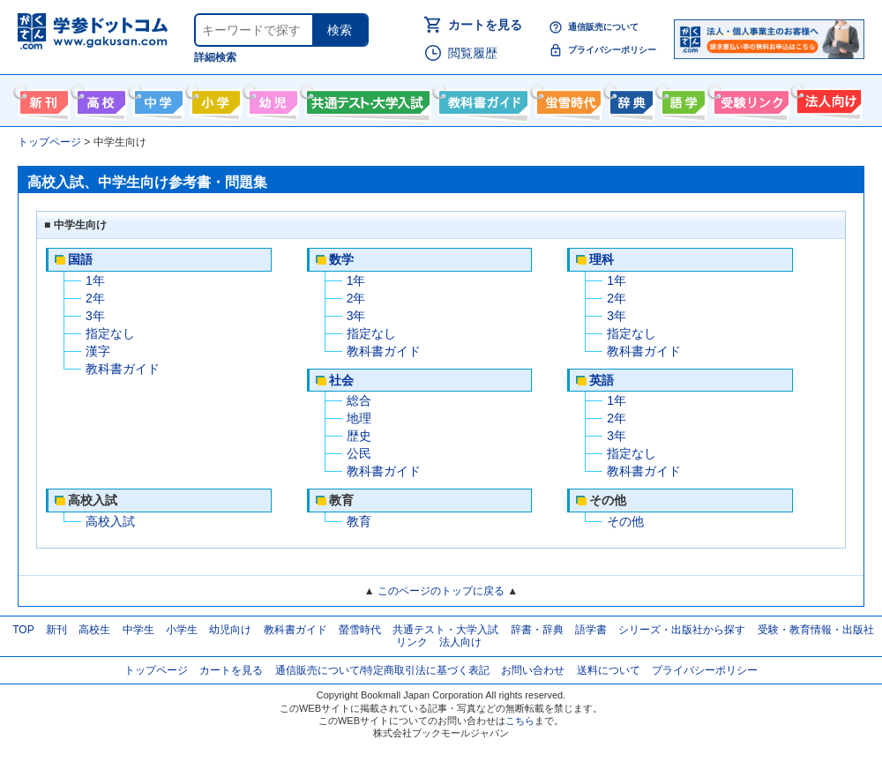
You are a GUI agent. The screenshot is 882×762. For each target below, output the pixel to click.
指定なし (110, 333)
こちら (519, 720)
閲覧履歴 (472, 53)
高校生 (94, 630)
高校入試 (110, 521)
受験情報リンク (748, 99)
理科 (601, 259)
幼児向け (271, 99)
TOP (23, 630)
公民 (359, 453)
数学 (341, 259)
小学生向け (214, 99)
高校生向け (99, 99)
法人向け (826, 99)
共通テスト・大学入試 (366, 99)
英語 (601, 380)
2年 (95, 298)
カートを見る (485, 25)
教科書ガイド (481, 99)
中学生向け (156, 99)
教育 (359, 521)
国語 (80, 259)
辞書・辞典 (537, 630)
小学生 (182, 630)
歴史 (359, 436)
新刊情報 (42, 99)
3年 (95, 316)
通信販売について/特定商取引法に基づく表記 (382, 670)
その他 (625, 521)
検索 (339, 30)
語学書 (681, 99)
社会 (341, 380)
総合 (359, 400)
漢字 (98, 351)
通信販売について (603, 27)
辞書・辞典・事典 (629, 99)
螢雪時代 (566, 99)
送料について (608, 670)
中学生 (138, 630)
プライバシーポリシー (612, 50)
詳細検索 (215, 57)
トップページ (156, 670)
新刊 (56, 630)
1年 (95, 280)
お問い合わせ (532, 670)
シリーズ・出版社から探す (681, 630)
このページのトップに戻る (441, 591)
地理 (359, 418)
